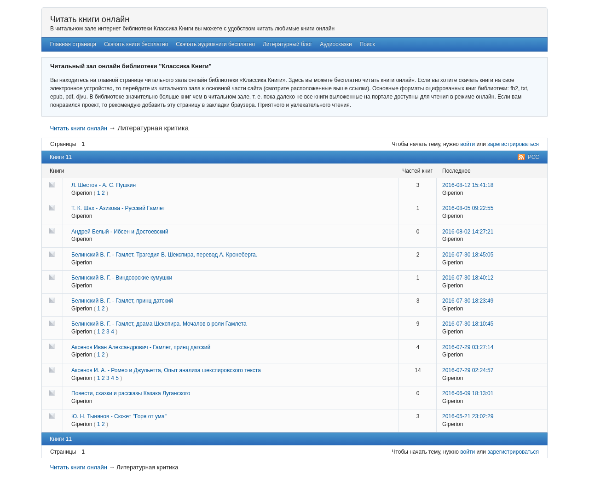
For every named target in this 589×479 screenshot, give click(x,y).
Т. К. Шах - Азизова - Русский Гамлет (118, 208)
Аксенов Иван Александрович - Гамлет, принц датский (140, 347)
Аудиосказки (336, 44)
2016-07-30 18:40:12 (467, 278)
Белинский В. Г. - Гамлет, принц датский (122, 301)
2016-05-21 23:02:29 (467, 416)
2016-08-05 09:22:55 (467, 208)
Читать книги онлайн (89, 19)
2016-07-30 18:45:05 (467, 254)
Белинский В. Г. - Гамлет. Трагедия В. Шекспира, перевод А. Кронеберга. (164, 254)
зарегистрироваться (513, 144)
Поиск (367, 44)
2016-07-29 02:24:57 (467, 370)
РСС (533, 157)
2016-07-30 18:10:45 (467, 324)
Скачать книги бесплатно (136, 44)
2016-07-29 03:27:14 (467, 347)
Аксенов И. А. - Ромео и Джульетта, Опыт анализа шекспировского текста (166, 370)
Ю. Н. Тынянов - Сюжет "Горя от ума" (119, 416)
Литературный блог (287, 44)
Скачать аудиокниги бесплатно (215, 44)
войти (467, 144)
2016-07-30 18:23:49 (467, 301)
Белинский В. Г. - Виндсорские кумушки (121, 278)
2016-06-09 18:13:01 (467, 393)
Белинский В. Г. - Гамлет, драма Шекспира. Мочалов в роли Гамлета (159, 324)
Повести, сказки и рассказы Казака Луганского (130, 393)
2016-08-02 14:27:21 (467, 231)
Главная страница (73, 44)
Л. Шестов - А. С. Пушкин (103, 185)
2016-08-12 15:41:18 (467, 185)
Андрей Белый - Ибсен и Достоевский (119, 231)
